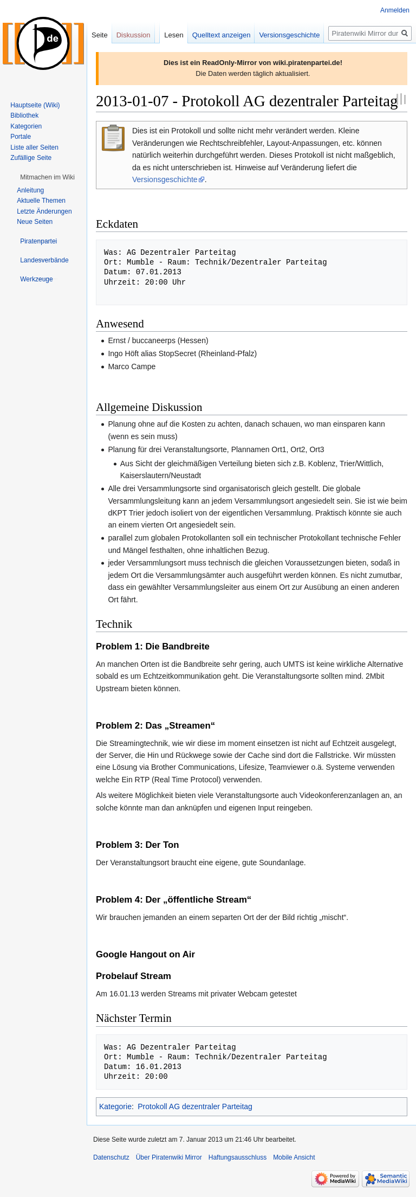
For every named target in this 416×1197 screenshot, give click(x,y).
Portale (20, 136)
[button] (47, 177)
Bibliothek (24, 115)
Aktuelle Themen (41, 200)
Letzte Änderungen (44, 211)
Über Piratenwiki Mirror (169, 1157)
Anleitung (30, 190)
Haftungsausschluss (237, 1157)
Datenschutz (111, 1157)
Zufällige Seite (30, 158)
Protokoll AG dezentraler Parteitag (195, 1106)
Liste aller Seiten (34, 147)
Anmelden (395, 10)
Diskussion (133, 35)
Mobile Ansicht (294, 1157)
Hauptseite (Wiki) (35, 105)
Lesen (173, 35)
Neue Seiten (35, 222)
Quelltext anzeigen (221, 35)
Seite (100, 35)
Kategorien (26, 126)
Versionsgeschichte (165, 179)
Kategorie (115, 1106)
